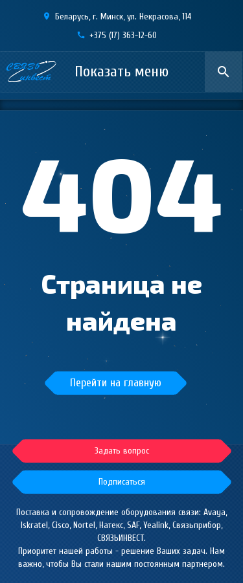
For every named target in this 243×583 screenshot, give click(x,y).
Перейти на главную (115, 383)
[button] (122, 482)
